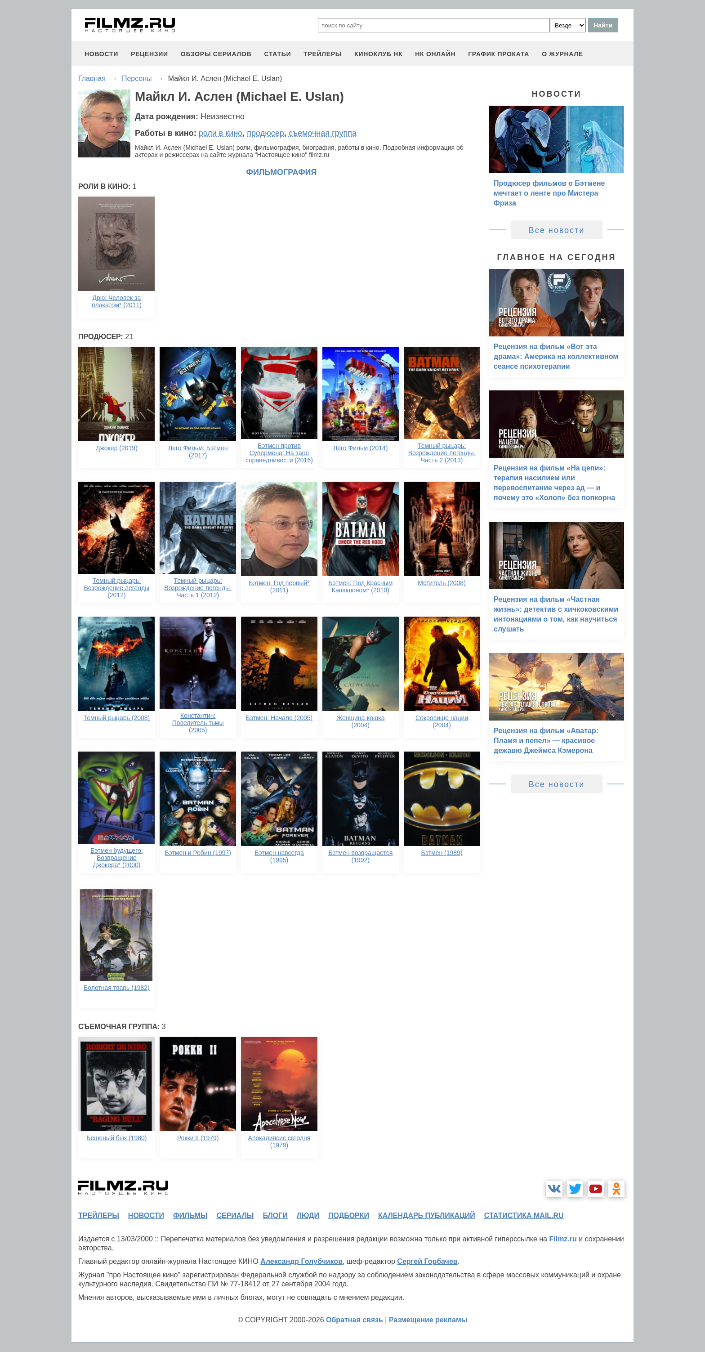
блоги (275, 1215)
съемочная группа (323, 133)
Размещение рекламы (428, 1320)
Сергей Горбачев (427, 1261)
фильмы (190, 1215)
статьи (277, 54)
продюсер (265, 133)
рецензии (149, 54)
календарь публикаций (426, 1215)
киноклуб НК (378, 54)
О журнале (562, 54)
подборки (348, 1215)
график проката (498, 54)
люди (308, 1215)
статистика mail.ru (524, 1215)
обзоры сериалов (216, 54)
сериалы (235, 1215)
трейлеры (322, 54)
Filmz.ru (562, 1239)
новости (101, 54)
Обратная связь (354, 1320)
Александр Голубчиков (301, 1261)
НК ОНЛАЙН (435, 54)
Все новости (557, 230)
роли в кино (221, 133)
